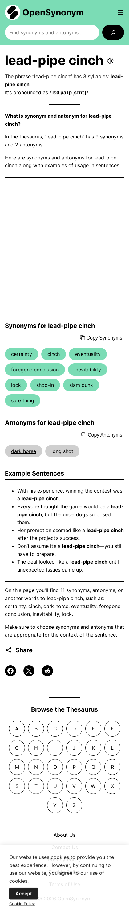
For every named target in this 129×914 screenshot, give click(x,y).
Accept (23, 897)
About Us (64, 835)
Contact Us (64, 847)
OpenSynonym (53, 12)
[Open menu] (120, 12)
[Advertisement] (64, 250)
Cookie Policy (22, 907)
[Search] (113, 32)
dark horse (23, 451)
